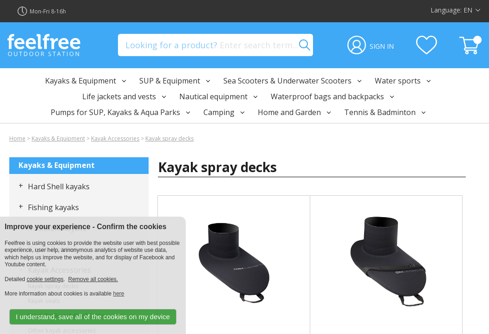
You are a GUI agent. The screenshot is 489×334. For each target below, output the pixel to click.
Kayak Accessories (115, 138)
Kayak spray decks (169, 138)
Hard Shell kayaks (59, 186)
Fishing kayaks (53, 207)
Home (17, 138)
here (118, 293)
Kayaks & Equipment (58, 138)
